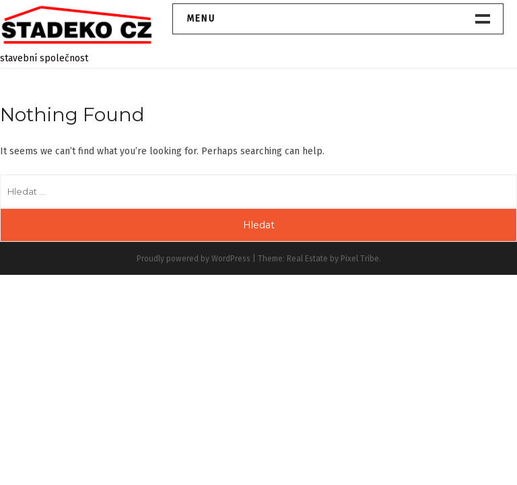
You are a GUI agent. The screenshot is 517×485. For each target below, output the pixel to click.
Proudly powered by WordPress (193, 258)
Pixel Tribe (360, 258)
